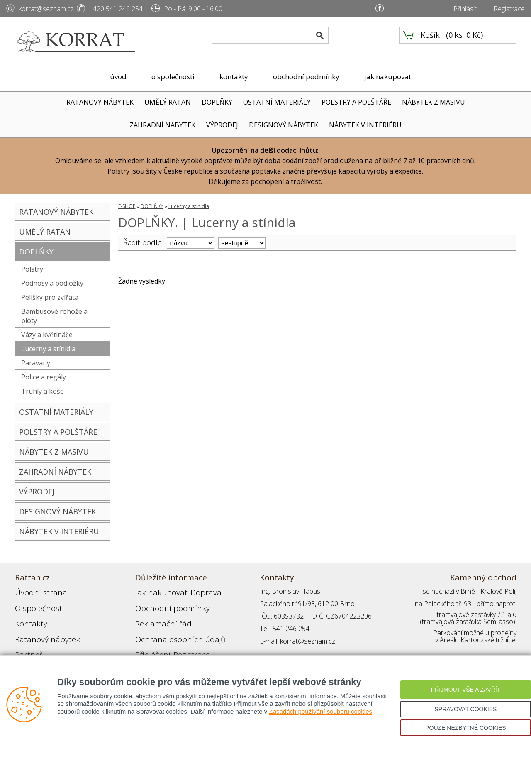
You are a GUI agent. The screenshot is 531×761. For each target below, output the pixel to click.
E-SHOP (127, 206)
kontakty (233, 76)
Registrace (509, 8)
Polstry (32, 269)
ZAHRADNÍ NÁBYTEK (162, 125)
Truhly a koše (42, 391)
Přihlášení (149, 641)
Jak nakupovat (155, 591)
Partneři (27, 641)
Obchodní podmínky (164, 603)
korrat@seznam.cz (46, 8)
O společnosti (35, 603)
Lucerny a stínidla (48, 348)
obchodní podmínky (306, 76)
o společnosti (173, 76)
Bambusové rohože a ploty (54, 316)
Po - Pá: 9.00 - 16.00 (193, 8)
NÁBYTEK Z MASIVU (433, 102)
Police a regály (43, 377)
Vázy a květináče (47, 334)
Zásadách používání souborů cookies (320, 711)
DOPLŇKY (217, 102)
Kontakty (28, 616)
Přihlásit (465, 8)
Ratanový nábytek (41, 628)
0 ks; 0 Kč (464, 42)
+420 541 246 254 (116, 8)
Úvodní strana (35, 591)
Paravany (35, 362)
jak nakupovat (387, 76)
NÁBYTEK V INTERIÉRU (365, 125)
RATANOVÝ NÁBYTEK (100, 102)
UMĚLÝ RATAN (167, 102)
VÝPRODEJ (222, 125)
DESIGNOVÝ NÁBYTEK (283, 125)
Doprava (192, 591)
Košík (430, 42)
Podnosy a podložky (52, 283)
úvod (118, 76)
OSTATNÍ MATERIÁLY (277, 102)
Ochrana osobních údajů (171, 628)
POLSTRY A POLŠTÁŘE (356, 102)
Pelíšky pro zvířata (49, 297)
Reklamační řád (157, 616)
